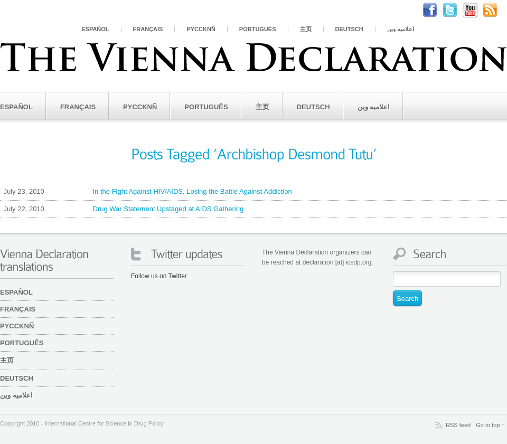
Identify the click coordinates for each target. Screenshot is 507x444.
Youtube (475, 10)
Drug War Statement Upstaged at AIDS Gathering (121, 209)
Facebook (435, 10)
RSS (495, 10)
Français (148, 29)
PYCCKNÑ (200, 29)
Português (257, 29)
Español (95, 29)
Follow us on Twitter (159, 276)
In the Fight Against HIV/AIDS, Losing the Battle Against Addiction (146, 191)
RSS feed (458, 425)
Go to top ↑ (490, 425)
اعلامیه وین (400, 29)
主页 (306, 29)
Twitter (455, 10)
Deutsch (349, 29)
